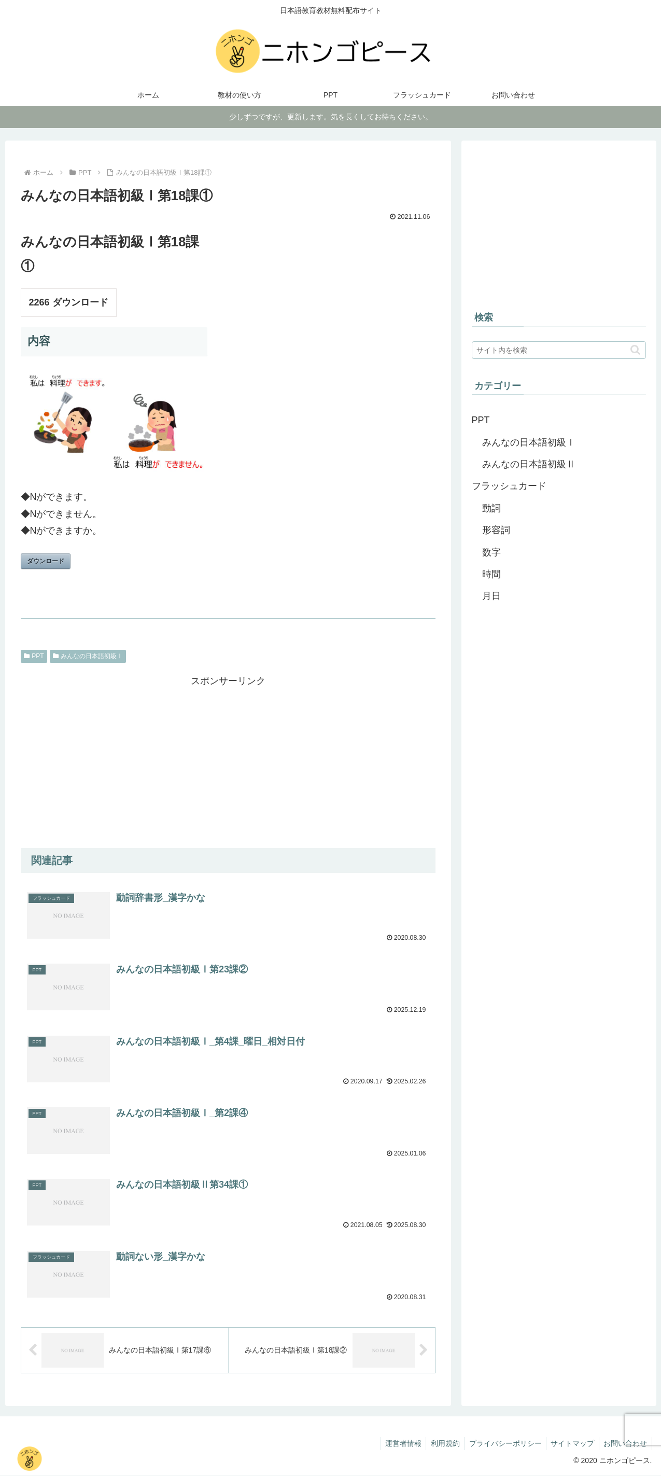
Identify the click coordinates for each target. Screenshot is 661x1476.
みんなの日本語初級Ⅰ (88, 656)
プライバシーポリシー (501, 1443)
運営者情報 (396, 1443)
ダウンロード (45, 561)
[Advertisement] (228, 761)
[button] (635, 350)
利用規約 (439, 1443)
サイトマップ (570, 1443)
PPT (34, 656)
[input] (559, 350)
